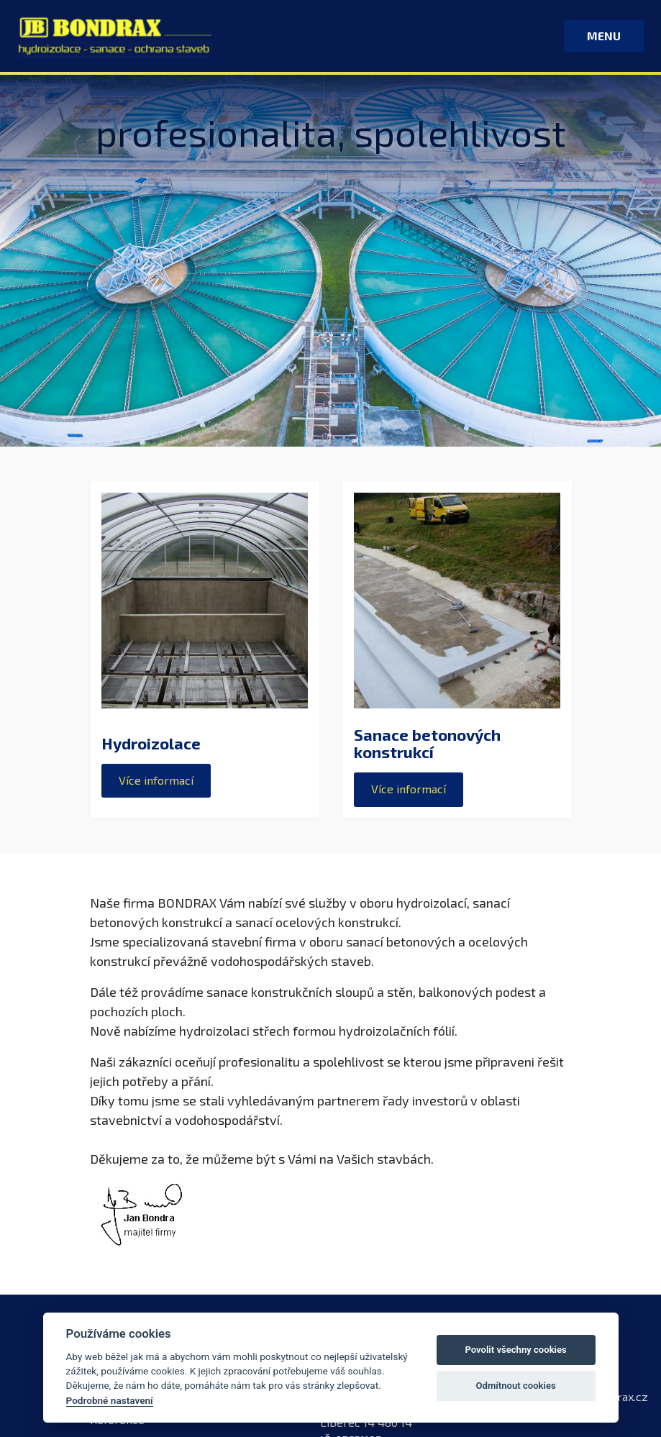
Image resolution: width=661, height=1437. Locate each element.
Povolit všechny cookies (515, 1349)
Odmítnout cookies (515, 1385)
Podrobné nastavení (109, 1400)
